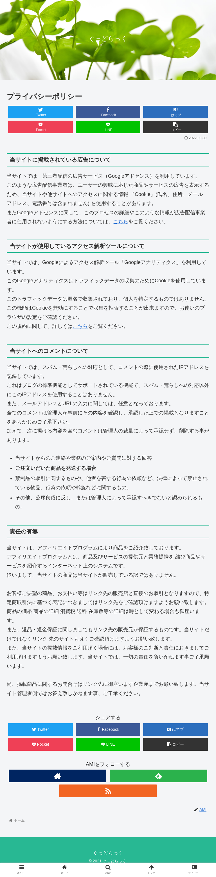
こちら (120, 221)
